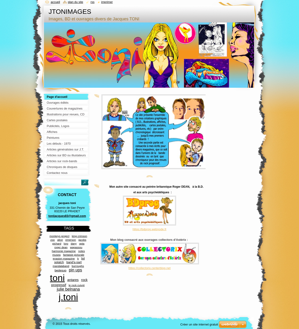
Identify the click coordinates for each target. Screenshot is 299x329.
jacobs (82, 239)
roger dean (61, 247)
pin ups (75, 270)
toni (57, 278)
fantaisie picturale (73, 254)
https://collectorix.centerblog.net (149, 268)
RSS (92, 2)
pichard (56, 243)
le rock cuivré (77, 285)
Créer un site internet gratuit (199, 324)
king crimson (79, 236)
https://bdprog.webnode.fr (149, 229)
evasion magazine (64, 258)
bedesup (60, 270)
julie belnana (68, 289)
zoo (52, 239)
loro (66, 243)
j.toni (68, 297)
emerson (70, 239)
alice (60, 239)
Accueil (55, 2)
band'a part (74, 262)
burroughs (78, 265)
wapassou (76, 247)
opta (82, 243)
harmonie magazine (64, 250)
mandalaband (61, 265)
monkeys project (59, 236)
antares (73, 280)
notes (81, 250)
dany (74, 243)
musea (56, 254)
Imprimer (107, 2)
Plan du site (75, 2)
